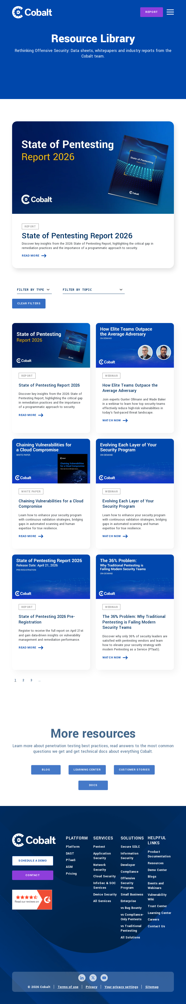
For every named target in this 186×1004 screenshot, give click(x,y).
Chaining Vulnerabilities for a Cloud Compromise (51, 503)
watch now (111, 420)
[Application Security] (105, 856)
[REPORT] (151, 12)
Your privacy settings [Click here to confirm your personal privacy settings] (121, 987)
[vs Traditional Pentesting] (133, 928)
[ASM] (69, 867)
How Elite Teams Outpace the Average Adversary (130, 388)
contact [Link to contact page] (32, 875)
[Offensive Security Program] (133, 883)
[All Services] (102, 901)
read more (30, 256)
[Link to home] (32, 12)
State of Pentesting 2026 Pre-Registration (47, 619)
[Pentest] (99, 847)
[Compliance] (129, 872)
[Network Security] (105, 867)
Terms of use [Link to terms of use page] (68, 987)
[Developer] (128, 865)
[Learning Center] (159, 913)
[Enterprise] (128, 901)
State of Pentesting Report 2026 (77, 235)
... (40, 680)
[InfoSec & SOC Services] (105, 885)
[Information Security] (133, 856)
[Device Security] (104, 894)
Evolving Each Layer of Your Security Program (128, 503)
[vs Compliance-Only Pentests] (133, 917)
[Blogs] (152, 876)
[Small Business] (132, 894)
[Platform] (72, 847)
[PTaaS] (71, 860)
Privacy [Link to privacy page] (91, 987)
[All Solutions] (130, 937)
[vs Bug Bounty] (131, 908)
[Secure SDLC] (130, 847)
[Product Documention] (160, 854)
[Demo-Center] (157, 870)
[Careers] (153, 919)
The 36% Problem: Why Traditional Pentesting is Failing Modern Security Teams (133, 622)
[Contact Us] (156, 926)
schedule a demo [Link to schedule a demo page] (32, 861)
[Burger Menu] (170, 12)
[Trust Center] (157, 906)
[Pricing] (71, 873)
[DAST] (70, 853)
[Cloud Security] (104, 876)
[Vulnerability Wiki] (160, 897)
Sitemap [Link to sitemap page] (152, 987)
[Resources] (155, 863)
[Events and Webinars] (160, 886)
